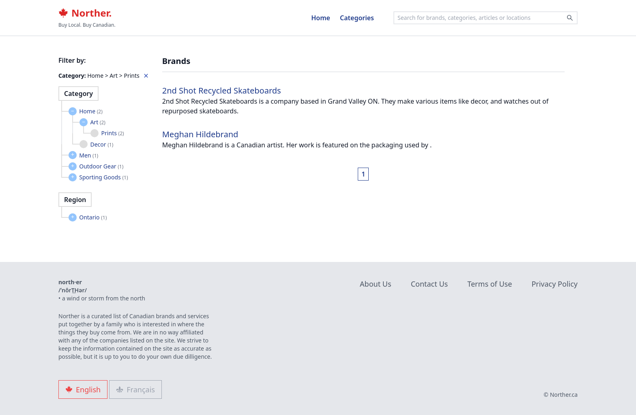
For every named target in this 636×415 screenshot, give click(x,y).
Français (135, 389)
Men (88, 155)
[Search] (570, 17)
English (83, 389)
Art (97, 122)
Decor (101, 144)
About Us (375, 284)
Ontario (93, 217)
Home (320, 17)
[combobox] (485, 17)
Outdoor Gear (101, 166)
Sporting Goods (103, 177)
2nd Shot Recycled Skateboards (221, 90)
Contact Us (429, 284)
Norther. (85, 12)
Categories (357, 17)
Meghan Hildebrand (200, 134)
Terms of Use (489, 284)
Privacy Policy (554, 284)
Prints (112, 133)
